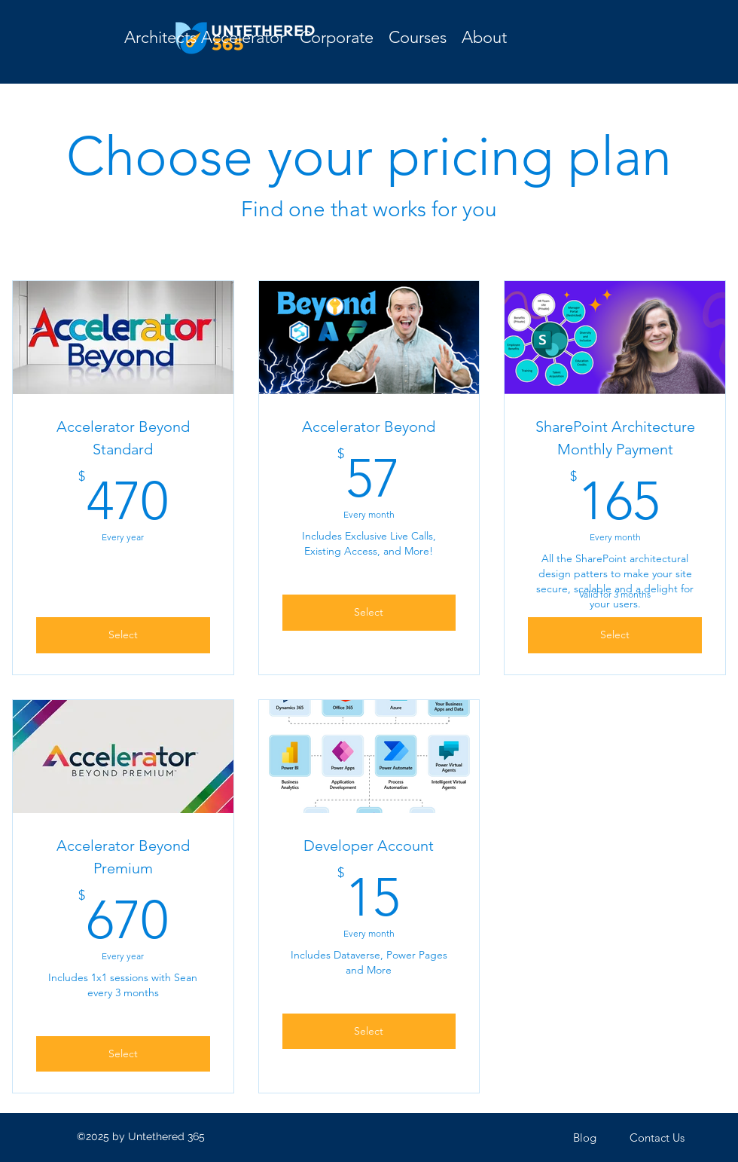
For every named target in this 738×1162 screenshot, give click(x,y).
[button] (417, 37)
